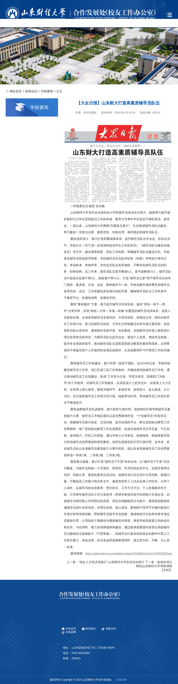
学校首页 (70, 628)
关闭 (166, 570)
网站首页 (16, 91)
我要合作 (111, 628)
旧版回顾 (121, 679)
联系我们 (91, 628)
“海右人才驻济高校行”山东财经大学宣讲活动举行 (111, 562)
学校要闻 (47, 91)
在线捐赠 (70, 631)
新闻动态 (31, 91)
